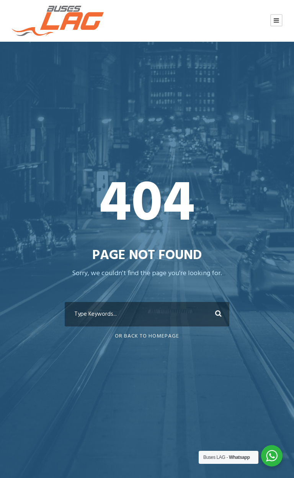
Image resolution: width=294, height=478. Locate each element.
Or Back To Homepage (147, 336)
